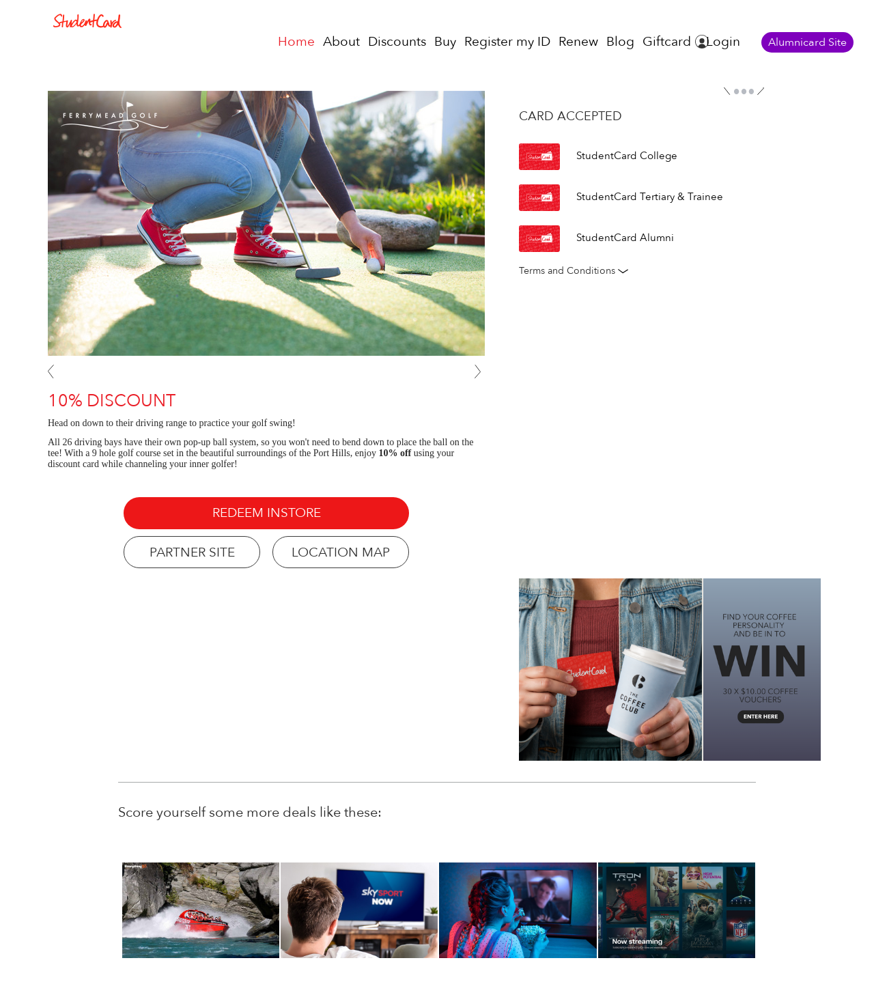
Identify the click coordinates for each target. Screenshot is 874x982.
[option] (676, 910)
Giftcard (667, 42)
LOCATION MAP (341, 552)
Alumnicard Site (807, 42)
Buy (445, 42)
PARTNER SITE (192, 552)
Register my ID (507, 42)
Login (723, 42)
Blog (620, 42)
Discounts (397, 42)
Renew (578, 42)
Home (296, 42)
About (341, 42)
